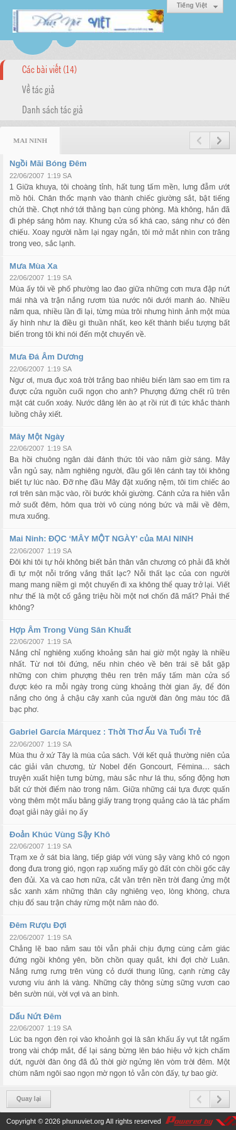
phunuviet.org (83, 1121)
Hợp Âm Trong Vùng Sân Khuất (70, 630)
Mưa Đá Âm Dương (46, 356)
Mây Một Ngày (36, 436)
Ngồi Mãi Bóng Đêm (48, 163)
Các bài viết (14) (49, 69)
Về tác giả (38, 89)
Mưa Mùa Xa (33, 266)
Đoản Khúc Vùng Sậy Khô (59, 834)
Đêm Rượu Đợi (38, 925)
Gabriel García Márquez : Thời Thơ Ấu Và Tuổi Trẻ (105, 732)
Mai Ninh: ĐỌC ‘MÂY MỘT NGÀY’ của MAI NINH (101, 538)
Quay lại (28, 1098)
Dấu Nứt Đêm (35, 1016)
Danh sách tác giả (52, 109)
